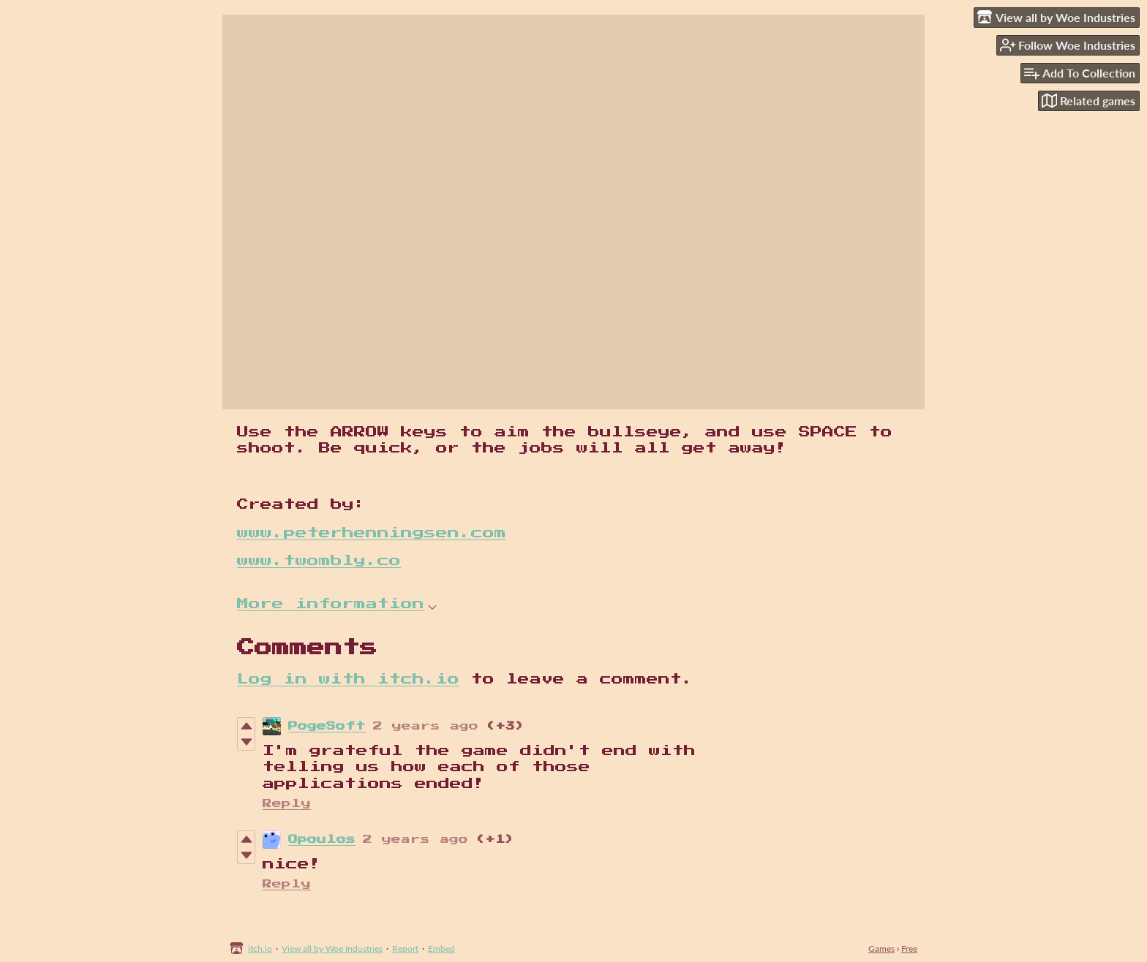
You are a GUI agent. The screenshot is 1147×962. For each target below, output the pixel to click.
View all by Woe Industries (332, 948)
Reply (287, 803)
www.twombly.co (319, 561)
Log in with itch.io (348, 679)
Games (881, 948)
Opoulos (322, 839)
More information (337, 604)
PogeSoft (327, 726)
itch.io (260, 948)
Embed (441, 948)
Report (405, 948)
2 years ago (425, 726)
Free (909, 948)
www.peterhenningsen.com (371, 533)
